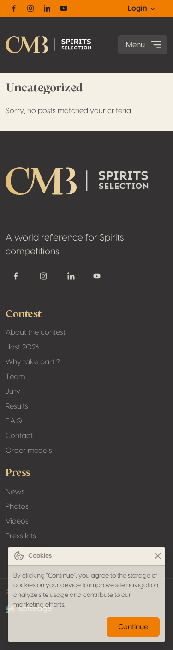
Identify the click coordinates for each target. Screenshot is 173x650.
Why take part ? (33, 362)
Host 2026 (23, 347)
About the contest (36, 332)
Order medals (29, 450)
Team (15, 376)
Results (17, 406)
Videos (17, 521)
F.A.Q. (14, 421)
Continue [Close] (133, 627)
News (15, 491)
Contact (19, 435)
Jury (13, 391)
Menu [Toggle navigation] (144, 44)
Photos (17, 506)
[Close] (157, 556)
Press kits (21, 536)
